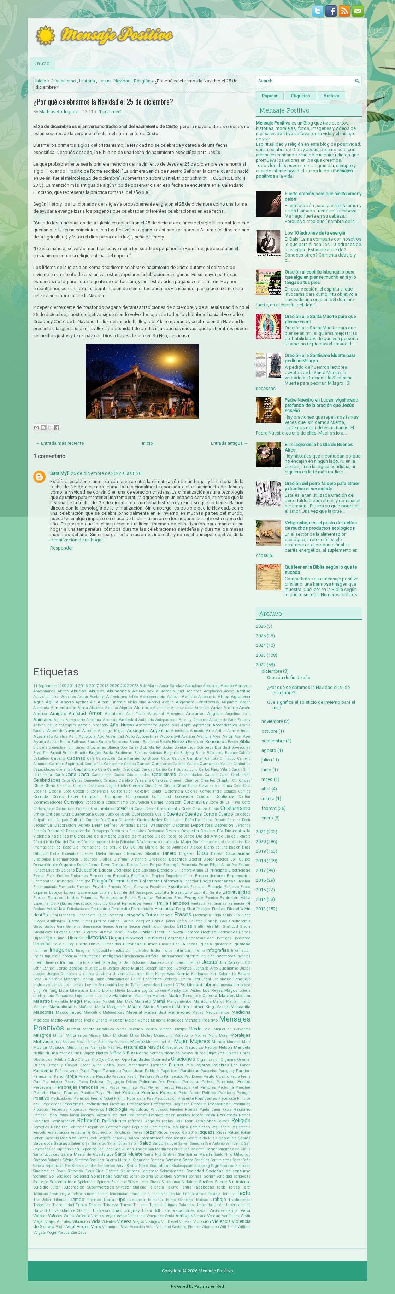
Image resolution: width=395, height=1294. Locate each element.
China (49, 785)
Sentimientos (221, 1160)
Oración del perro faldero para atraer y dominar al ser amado (322, 486)
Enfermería (171, 881)
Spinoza (103, 1182)
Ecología (171, 864)
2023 (134, 686)
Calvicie (178, 758)
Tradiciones (239, 1199)
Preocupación (165, 1098)
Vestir (245, 1216)
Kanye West (165, 974)
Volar (150, 1227)
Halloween (174, 932)
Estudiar (146, 897)
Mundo (218, 1041)
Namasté (98, 1047)
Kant (150, 974)
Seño (246, 1160)
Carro (59, 774)
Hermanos (227, 932)
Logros (147, 990)
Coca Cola (242, 785)
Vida (95, 1221)
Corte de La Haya (225, 802)
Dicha (54, 853)
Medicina (241, 1012)
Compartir (91, 796)
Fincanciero (85, 915)
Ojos (102, 1059)
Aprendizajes (224, 725)
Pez (143, 1087)
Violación (202, 1221)
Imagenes (61, 950)
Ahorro (67, 702)
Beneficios (216, 741)
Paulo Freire (240, 1076)
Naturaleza (135, 1047)
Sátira (68, 1159)
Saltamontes (117, 1143)
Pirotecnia (226, 1087)
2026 (261, 626)
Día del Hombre (237, 836)
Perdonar (191, 1081)
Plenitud (113, 1093)
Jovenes (184, 968)
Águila (52, 702)
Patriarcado (173, 1076)
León (67, 985)
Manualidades (63, 1006)
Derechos (242, 825)
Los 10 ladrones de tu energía (315, 233)
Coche (55, 791)
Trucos (126, 1205)
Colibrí (157, 791)
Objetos (232, 1053)
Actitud (243, 691)
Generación (91, 926)
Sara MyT (59, 473)
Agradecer (240, 696)
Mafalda (61, 1001)
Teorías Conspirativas (187, 1193)
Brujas (95, 752)
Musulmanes (78, 1047)
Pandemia (43, 1070)
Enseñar (243, 881)
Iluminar (40, 950)
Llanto (95, 990)
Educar (105, 870)
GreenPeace (43, 932)
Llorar (107, 990)
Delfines (110, 825)
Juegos (39, 974)
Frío (236, 915)
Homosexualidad (200, 938)
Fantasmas (216, 903)
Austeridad (115, 736)
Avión (228, 736)
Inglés (38, 956)
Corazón (173, 802)
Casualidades (138, 774)
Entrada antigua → (229, 443)
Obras (245, 1053)
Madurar (243, 996)
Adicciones (116, 696)
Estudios (163, 897)
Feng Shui (185, 908)
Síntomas (75, 1171)
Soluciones (163, 1176)
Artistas (243, 731)
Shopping (202, 1165)
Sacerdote (42, 1143)
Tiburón (59, 1199)
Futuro (100, 921)
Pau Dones (193, 1076)
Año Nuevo (122, 724)
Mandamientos (179, 1001)
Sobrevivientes (172, 1171)
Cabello (58, 758)
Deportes (180, 825)
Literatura (79, 990)
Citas (181, 785)
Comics (230, 791)
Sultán (56, 1187)
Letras (78, 985)
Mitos (134, 1035)
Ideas (192, 944)
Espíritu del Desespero (133, 892)
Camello (243, 758)
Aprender (201, 725)
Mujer (181, 1041)
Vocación (137, 1227)
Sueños (206, 1181)
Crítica (38, 814)
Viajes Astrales (58, 1221)
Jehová (194, 962)
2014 (72, 685)
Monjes (201, 1035)
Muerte (137, 1041)
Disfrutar (121, 859)
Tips (121, 1199)
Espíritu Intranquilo (173, 892)
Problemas (73, 1104)
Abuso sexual (145, 691)
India (155, 950)
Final (53, 915)
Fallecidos (131, 903)
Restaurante (80, 1132)
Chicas (244, 780)
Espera (70, 892)
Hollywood (133, 938)
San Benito (234, 1143)
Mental (73, 1028)
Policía (194, 1093)
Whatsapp (210, 1227)
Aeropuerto (207, 697)
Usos (166, 1210)
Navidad (122, 81)
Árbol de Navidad (64, 730)
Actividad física (46, 697)
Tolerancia (136, 1199)
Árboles (89, 730)
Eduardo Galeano (60, 870)
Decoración (65, 825)
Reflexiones (114, 1120)
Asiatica (61, 736)
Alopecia (96, 708)
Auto (130, 736)
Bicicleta (40, 747)
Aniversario (75, 720)
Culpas (62, 820)
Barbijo (105, 742)
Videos (124, 1221)
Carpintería (42, 774)
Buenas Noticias (148, 752)
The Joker (42, 1199)
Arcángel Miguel (111, 731)
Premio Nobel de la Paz (133, 1098)
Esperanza (88, 892)
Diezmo (114, 853)
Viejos (138, 1221)
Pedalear (97, 1082)
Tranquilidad (63, 1205)
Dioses (216, 853)
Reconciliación (203, 1115)
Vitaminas (110, 1227)
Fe (248, 903)
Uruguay (132, 1210)
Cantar (226, 763)
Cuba (99, 814)
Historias (96, 937)
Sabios (244, 1137)
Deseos (172, 830)
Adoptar (173, 697)
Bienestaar (58, 747)
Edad (203, 864)
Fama (147, 903)
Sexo (143, 1165)
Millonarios (76, 1035)
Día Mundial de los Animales (162, 847)
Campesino (113, 763)
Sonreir (180, 1176)
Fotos (152, 915)
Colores (191, 791)
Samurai (197, 1143)
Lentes (57, 985)
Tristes (95, 1204)
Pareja (71, 1076)
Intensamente (172, 956)
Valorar (40, 1215)
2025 (261, 635)
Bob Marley (150, 747)
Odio (72, 1059)
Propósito (198, 1104)
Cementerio (93, 780)
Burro (200, 752)
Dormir (94, 865)
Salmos (99, 1143)
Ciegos (111, 785)
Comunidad (161, 796)
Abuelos (96, 691)
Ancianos (195, 713)
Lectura (185, 979)
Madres (227, 995)
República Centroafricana (109, 1127)
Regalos (152, 1120)
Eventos (211, 898)
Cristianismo (63, 81)
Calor (165, 758)
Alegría (168, 702)
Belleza (179, 741)
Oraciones (183, 1059)
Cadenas (76, 758)
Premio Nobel (102, 1098)
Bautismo (151, 742)
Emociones (100, 875)
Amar (216, 707)
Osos (120, 1065)
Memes (143, 1020)
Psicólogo (139, 1109)
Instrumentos (89, 956)
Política (209, 1092)
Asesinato (43, 736)
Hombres (154, 938)
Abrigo (63, 691)
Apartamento (146, 725)
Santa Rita (152, 1154)
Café (90, 758)
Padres (176, 1065)
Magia (76, 1001)
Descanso (156, 831)
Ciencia (136, 785)
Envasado (67, 887)
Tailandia (156, 1187)
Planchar (243, 1087)
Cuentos (175, 814)
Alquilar (111, 708)
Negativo (174, 1047)
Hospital (42, 944)
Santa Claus (240, 1149)
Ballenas (78, 742)
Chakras (160, 780)
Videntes (108, 1221)
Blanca (113, 747)
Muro (246, 1042)
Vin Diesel (169, 1221)
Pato (159, 1076)
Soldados (64, 1176)
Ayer (246, 736)
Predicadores (61, 1098)
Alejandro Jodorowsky (197, 702)
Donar (82, 865)
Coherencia (99, 791)
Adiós (133, 697)
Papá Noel (169, 1071)
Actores (68, 696)
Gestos (169, 926)
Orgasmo (228, 1059)
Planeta (40, 1092)
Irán (69, 962)
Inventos (243, 956)
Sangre (223, 1149)
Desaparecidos (78, 831)
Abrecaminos (44, 691)
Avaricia (188, 736)
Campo (130, 763)
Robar (245, 1132)
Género (108, 926)
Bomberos (205, 747)
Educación (87, 870)
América (40, 714)
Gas (223, 921)
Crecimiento (168, 808)
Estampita (89, 898)
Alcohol (154, 702)
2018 (104, 686)
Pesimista (129, 1087)
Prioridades (51, 1104)
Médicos (41, 1020)
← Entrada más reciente (59, 443)
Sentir (237, 1160)
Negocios (194, 1047)
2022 (124, 686)
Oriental (243, 1059)
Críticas (53, 814)
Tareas (234, 1187)
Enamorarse (43, 881)
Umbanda (204, 1205)
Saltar (133, 1143)
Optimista (160, 1059)
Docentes (178, 859)
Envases (84, 887)
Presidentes (206, 1098)
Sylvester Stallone (131, 1187)
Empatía (121, 875)
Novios (187, 1053)
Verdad (213, 1215)
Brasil (55, 752)
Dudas (132, 865)
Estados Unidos (63, 897)
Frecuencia (202, 915)
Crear (139, 808)
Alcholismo (137, 702)
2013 (261, 908)
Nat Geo (115, 1047)
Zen (74, 1232)
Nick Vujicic (84, 1053)
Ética (178, 898)
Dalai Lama (174, 820)
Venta (169, 1216)
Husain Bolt (169, 944)
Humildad (132, 944)
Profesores (161, 1104)
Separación (55, 1165)
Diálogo (196, 847)
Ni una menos (58, 1053)
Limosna (225, 985)
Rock (93, 1138)
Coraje (157, 802)
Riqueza (206, 1132)
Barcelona (120, 742)
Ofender (84, 1059)
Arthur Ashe (225, 731)
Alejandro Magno (236, 702)
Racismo (242, 1109)
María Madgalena (110, 1007)
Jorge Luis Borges (103, 968)
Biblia (244, 741)
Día (220, 830)
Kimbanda (199, 974)
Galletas (196, 921)
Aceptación (213, 691)
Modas (146, 1035)
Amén (244, 707)
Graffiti (199, 926)
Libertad (194, 984)
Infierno (198, 950)
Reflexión (88, 1120)
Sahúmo (77, 1143)
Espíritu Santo (207, 892)
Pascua (119, 1076)
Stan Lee (119, 1182)
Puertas (191, 1109)
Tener (134, 1193)
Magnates (92, 1001)
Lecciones (152, 979)
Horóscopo (241, 938)
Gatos (49, 926)
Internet (191, 956)
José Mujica (132, 968)
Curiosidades (149, 819)
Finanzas (67, 915)
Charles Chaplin (216, 780)
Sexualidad (160, 1165)
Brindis (81, 752)
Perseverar (43, 1087)
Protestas (59, 1109)
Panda (245, 1065)
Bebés (165, 741)
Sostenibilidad (62, 1181)
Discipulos (42, 859)
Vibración (81, 1221)
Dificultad (152, 853)
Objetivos (215, 1053)
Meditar (116, 1020)
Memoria (158, 1020)
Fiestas (218, 908)
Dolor (209, 859)
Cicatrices (95, 785)
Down (105, 865)
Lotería (244, 990)
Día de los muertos (136, 836)
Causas (211, 774)
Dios (202, 853)
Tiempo (76, 1199)
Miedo (195, 1028)
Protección (41, 1109)
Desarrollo (119, 831)
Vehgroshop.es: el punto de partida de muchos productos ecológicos (321, 525)
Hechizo (208, 932)
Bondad (222, 747)
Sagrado (62, 1143)
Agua (38, 702)
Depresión (223, 825)
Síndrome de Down (49, 1171)
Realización (137, 1115)
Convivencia (139, 802)
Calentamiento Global (138, 758)
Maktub (108, 1001)
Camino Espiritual (66, 763)
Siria (100, 1171)
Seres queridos (84, 1165)
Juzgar (138, 974)
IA (183, 944)
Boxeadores (240, 747)
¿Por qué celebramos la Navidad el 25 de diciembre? (103, 101)
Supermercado (100, 1187)
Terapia (214, 1193)
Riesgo (174, 1132)
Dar (198, 819)
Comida (40, 796)
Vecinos (97, 1216)
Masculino (92, 1012)
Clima (227, 785)
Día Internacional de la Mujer (164, 841)
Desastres (137, 831)
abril (265, 789)
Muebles (121, 1042)
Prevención (227, 1098)
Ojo (95, 1059)
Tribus (81, 1205)
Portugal (243, 1093)
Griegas (60, 932)
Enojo (205, 881)
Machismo (122, 995)
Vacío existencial (224, 1210)
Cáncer (143, 763)
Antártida (146, 720)
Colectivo (142, 791)
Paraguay (227, 1071)
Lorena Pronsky (168, 990)
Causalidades (190, 774)
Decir (246, 820)
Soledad (81, 1176)
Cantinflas (241, 763)
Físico (101, 915)
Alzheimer (161, 708)
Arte (210, 730)
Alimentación (63, 707)
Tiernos (94, 1199)
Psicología (117, 1109)
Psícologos (159, 1109)
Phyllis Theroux (161, 1087)
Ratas (63, 1115)
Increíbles (140, 950)
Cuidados (242, 814)
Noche (142, 1053)
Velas (122, 1215)
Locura (133, 990)
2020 (114, 685)
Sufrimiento (239, 1181)
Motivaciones (47, 1041)
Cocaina (40, 791)
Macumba (142, 996)
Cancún (179, 763)
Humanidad (111, 944)
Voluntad (163, 1227)
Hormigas (223, 938)
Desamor (56, 830)
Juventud (122, 973)
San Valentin (194, 1149)
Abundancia (118, 691)
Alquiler (125, 708)
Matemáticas (113, 1012)
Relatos (223, 1121)
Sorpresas (242, 1176)
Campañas (93, 763)
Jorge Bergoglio (71, 968)
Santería (169, 1154)
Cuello (160, 814)
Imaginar (83, 950)
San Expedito (84, 1148)
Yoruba (64, 1232)
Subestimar (171, 1182)
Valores (55, 1215)
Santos (40, 1159)
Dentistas (127, 825)
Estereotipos (111, 897)
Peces (83, 1082)
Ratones (87, 1115)
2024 (261, 645)
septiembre (273, 740)
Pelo (161, 1082)
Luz (107, 995)
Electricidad (239, 870)
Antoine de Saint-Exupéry (54, 725)
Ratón (74, 1115)
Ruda (203, 1138)
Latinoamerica (117, 979)
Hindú (61, 938)
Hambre (191, 932)
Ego (136, 870)
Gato (37, 926)
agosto (268, 750)
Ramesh (40, 1115)
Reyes (138, 1132)
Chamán (176, 780)
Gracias (184, 926)
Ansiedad (128, 719)
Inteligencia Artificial (142, 956)
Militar (58, 1035)
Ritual (234, 1132)
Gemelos (73, 926)
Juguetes (86, 974)
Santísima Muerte (195, 1154)
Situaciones (130, 1171)
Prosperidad (219, 1104)
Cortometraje (43, 808)
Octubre (59, 1059)
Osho (109, 1065)
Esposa (39, 898)
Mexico (136, 1028)
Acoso (229, 691)
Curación (127, 819)
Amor (95, 713)
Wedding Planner (186, 1227)
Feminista (165, 908)
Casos (118, 774)
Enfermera (150, 881)
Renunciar (77, 1127)
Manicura (203, 1001)
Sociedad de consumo (228, 1170)
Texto (243, 1193)
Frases (182, 914)
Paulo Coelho (216, 1076)
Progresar (181, 1104)
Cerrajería (142, 780)
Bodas (168, 747)
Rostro (192, 1138)
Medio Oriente (96, 1020)
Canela (193, 763)
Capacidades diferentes (52, 769)
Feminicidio (142, 908)
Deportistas (202, 825)
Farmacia (236, 903)
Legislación (222, 979)
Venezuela (137, 1216)
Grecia (245, 926)
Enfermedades (123, 881)
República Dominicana (191, 1127)
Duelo (143, 865)
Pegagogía (115, 1082)
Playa (100, 1093)
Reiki (179, 1121)
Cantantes (209, 763)
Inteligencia (113, 956)
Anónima (93, 720)
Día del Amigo (210, 836)
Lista (63, 990)
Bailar (65, 742)
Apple (186, 725)
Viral (70, 1226)
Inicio (42, 63)
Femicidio (120, 908)
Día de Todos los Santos (175, 836)
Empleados (140, 876)
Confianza (225, 796)
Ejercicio (165, 870)
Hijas (38, 938)
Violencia (221, 1221)
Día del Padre (67, 841)
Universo (101, 1210)
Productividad (97, 1104)
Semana (157, 1160)
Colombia (174, 791)
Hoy (70, 944)
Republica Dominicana (151, 1127)
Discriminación (65, 859)
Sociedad (195, 1170)
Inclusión (122, 950)
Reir (189, 1120)
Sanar (211, 1148)
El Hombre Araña (188, 870)
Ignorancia (222, 944)
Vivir (125, 1226)
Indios (167, 950)
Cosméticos (65, 808)
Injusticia (52, 956)
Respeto (39, 1132)
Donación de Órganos (54, 864)
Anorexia (110, 720)
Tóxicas (201, 1199)
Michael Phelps (172, 1029)
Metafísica (105, 1029)
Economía (189, 865)
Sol (52, 1176)
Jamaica (157, 962)
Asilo (73, 736)
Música (40, 1047)
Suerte (221, 1181)
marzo (268, 798)
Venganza (155, 1216)
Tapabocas (204, 1187)
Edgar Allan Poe (223, 865)
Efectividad (122, 870)
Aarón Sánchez (171, 686)
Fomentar (115, 915)
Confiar (244, 796)
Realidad (119, 1115)
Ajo (92, 702)
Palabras (220, 1065)
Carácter (114, 769)
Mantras (40, 1007)
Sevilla (132, 1165)
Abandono (193, 686)
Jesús (104, 81)
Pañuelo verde (67, 1071)
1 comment (110, 111)
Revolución (123, 1132)
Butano (231, 752)
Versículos (231, 1216)
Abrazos (242, 685)
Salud (145, 1143)
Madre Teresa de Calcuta (193, 995)
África (223, 696)
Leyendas (151, 984)
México (151, 1029)
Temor (103, 1193)
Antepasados (166, 720)
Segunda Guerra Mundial (111, 1160)
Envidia (100, 886)
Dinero (169, 853)
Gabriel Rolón (163, 921)
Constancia (94, 802)
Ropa (169, 1138)
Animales (42, 719)
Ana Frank (136, 714)
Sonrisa (195, 1176)
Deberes (234, 820)
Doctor (195, 859)
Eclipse (156, 865)
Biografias (96, 747)
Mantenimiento (238, 1001)
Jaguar (117, 962)
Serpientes (106, 1165)
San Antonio (215, 1143)
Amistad (77, 713)
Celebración (240, 774)
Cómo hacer (65, 796)
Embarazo (79, 876)
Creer (186, 808)
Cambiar (195, 758)
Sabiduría (228, 1137)
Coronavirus (195, 802)
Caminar (40, 763)
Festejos (203, 909)
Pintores (208, 1087)
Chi (235, 780)
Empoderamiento (179, 876)
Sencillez (202, 1160)
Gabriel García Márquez (129, 921)
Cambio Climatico (220, 758)
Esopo (245, 887)
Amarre (230, 707)
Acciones (194, 691)
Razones (103, 1115)
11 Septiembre (45, 686)
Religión (142, 81)
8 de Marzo (149, 686)
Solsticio (121, 1176)
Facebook (82, 903)
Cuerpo (225, 814)
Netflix (38, 1053)
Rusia (213, 1138)
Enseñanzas (223, 881)
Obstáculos (42, 1059)
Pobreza (130, 1092)
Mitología (120, 1035)
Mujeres (200, 1041)
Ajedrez (82, 702)
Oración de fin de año (289, 677)
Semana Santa (179, 1159)
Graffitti (214, 926)
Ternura (228, 1193)
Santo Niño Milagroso (232, 1154)
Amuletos (114, 713)
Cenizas (110, 780)
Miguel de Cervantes (232, 1029)
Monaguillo (163, 1035)
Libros (210, 984)
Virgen (83, 1226)
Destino (208, 830)
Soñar (209, 1176)
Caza (224, 774)
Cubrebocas (142, 814)
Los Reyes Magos (220, 990)
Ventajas (184, 1215)
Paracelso (209, 1071)
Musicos (57, 1047)
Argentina (160, 730)
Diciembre (70, 853)
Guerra (75, 932)
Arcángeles (137, 730)
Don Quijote (240, 859)
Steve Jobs (138, 1181)
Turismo (140, 1205)
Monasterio (183, 1035)
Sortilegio (40, 1182)
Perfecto (208, 1082)
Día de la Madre (101, 836)
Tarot (246, 1187)
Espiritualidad (236, 892)
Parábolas (189, 1070)
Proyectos (96, 1109)
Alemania (41, 708)
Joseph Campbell (160, 968)
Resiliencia (221, 1127)
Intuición (207, 956)
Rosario (180, 1138)
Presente (186, 1098)
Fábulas (64, 903)
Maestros (43, 1001)
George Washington (145, 926)
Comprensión (137, 796)
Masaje (222, 1007)
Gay (60, 926)
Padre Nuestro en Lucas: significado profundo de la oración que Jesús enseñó (321, 405)
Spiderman (87, 1182)
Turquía (156, 1205)
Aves (217, 736)
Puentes (176, 1109)
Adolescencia (152, 696)
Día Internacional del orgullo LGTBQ (104, 847)
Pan (234, 1065)
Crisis (214, 808)
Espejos (55, 892)
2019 (261, 851)
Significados (222, 1165)
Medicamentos (218, 1012)
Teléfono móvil (84, 1193)
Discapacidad (237, 853)
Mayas (198, 1012)
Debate (220, 820)
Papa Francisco (106, 1070)
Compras (113, 796)
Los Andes (192, 990)
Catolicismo (164, 774)
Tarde (221, 1187)
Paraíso (243, 1070)
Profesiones (138, 1104)
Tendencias (118, 1193)
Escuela (215, 886)
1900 (62, 686)
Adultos (189, 696)
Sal (88, 1143)
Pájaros (202, 1065)
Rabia (227, 1109)
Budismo (123, 752)
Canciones (162, 763)
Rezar (150, 1132)
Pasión (132, 1076)
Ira (62, 962)
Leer (196, 979)
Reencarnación (63, 1121)
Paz (36, 1081)
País (189, 1065)
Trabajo (218, 1199)
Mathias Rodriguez (58, 111)
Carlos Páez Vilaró (214, 769)
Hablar (146, 932)
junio (266, 769)
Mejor (130, 1020)
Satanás (54, 1160)
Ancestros (175, 714)
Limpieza (242, 984)
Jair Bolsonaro (136, 962)
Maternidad (155, 1012)
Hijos (49, 938)
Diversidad (158, 859)
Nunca (199, 1053)
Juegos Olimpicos (62, 974)
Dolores (222, 859)
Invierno (52, 962)
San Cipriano (60, 1149)
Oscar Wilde (90, 1065)
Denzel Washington (153, 825)
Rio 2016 (189, 1132)
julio (265, 760)
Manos (218, 1001)
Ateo (100, 736)
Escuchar (198, 887)
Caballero (41, 758)
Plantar (56, 1093)
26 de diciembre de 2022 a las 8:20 (106, 473)
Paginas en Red (209, 1286)
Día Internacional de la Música (218, 842)
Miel (207, 1029)
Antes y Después (193, 720)
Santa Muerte (128, 1154)
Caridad (148, 769)
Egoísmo (149, 870)
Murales (234, 1042)
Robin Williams (74, 1137)
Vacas (202, 1210)
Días (246, 847)
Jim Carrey (229, 962)
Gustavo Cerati (110, 932)
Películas (147, 1081)
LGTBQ (179, 985)
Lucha (39, 995)
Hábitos (131, 932)
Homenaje (174, 938)
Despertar (190, 830)
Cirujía (169, 785)
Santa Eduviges (46, 1154)
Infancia (182, 950)
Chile (38, 785)
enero (267, 818)
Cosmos (82, 808)
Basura (135, 742)
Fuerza (73, 921)
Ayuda (39, 741)
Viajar (38, 1221)
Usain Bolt (151, 1210)
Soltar (134, 1176)
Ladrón (87, 979)
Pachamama (138, 1065)
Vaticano (83, 1216)
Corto (246, 802)
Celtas (77, 780)
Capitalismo (85, 769)
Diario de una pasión (222, 847)
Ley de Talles (129, 985)
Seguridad (141, 1160)
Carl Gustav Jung (183, 769)
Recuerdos (227, 1114)
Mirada (95, 1035)
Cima (149, 785)
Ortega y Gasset (62, 1065)
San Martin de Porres (165, 1149)
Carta (71, 774)
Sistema (112, 1171)
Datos (208, 820)
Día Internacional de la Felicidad (108, 842)
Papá (85, 1070)
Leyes (166, 984)
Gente (121, 926)
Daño (189, 820)
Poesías (168, 1092)
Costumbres (102, 808)
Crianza (200, 808)
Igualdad (242, 944)
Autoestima (147, 736)
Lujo (78, 996)
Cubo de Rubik (117, 814)
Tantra (186, 1187)
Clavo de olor (210, 785)
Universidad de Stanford (70, 1210)
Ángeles (215, 713)
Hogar (115, 938)
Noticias (172, 1053)
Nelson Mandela (234, 1047)
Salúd (157, 1143)
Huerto (81, 944)
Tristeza (110, 1204)
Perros (243, 1081)
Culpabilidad (44, 820)
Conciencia (184, 796)
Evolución (229, 897)
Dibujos (40, 853)
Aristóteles (180, 731)
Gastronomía (239, 921)
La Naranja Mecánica (61, 979)
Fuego (245, 915)
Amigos (58, 713)
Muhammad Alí (159, 1042)
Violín (60, 1227)
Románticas (152, 1137)
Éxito (245, 897)
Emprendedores (210, 875)
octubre (269, 731)
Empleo (158, 876)
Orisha (39, 1065)
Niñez (115, 1053)
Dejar (97, 825)
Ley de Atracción (101, 984)
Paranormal (43, 1076)
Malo (129, 1001)
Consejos (73, 802)
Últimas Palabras (179, 1205)
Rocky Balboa (128, 1138)
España (40, 892)
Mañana (86, 1007)
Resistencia (240, 1127)
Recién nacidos (177, 1115)
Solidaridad (102, 1176)
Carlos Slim (240, 769)
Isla (86, 962)
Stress (155, 1182)
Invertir (39, 962)
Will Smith (228, 1227)
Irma (78, 962)
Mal (120, 1001)
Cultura (77, 819)
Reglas (167, 1121)
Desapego (101, 831)
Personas (88, 1087)
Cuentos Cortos (201, 814)
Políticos (226, 1092)
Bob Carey (129, 747)
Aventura (203, 736)
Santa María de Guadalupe (87, 1154)
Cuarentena (83, 814)
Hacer (158, 932)
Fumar (86, 921)
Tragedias (42, 1205)
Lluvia (120, 990)
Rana (52, 1115)
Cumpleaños (96, 820)
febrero (269, 808)
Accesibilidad (172, 691)
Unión (218, 1205)
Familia (161, 903)
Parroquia (86, 1076)
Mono (212, 1035)
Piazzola (183, 1087)
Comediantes (211, 791)
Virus (96, 1226)
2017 (94, 685)
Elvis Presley (58, 876)
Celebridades (46, 780)
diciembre (271, 671)
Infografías (217, 950)
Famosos (179, 903)
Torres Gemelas (179, 1199)
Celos (66, 780)
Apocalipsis (169, 725)
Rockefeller (107, 1138)
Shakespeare (182, 1165)
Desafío (39, 831)
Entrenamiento (45, 887)
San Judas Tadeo (130, 1148)
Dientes (87, 853)
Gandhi (211, 921)
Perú (104, 1087)
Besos (233, 742)
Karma (183, 973)
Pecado (70, 1082)
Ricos (162, 1132)
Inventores (225, 956)
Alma (82, 707)
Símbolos (243, 1165)
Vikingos (152, 1221)
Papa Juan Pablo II (140, 1070)
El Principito (216, 870)
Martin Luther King (195, 1006)
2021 (261, 831)
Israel (95, 962)
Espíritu (105, 892)
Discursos (88, 859)
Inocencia (69, 956)
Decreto (84, 825)
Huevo (94, 944)
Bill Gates (76, 747)
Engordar (191, 881)
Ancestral (156, 714)
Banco (92, 742)
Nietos (102, 1053)
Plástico (87, 1093)
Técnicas (40, 1193)
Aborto (227, 685)
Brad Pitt (40, 752)
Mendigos (175, 1020)
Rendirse (59, 1127)
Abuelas (78, 691)
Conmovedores (47, 802)
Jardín (182, 962)
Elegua (39, 876)
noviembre (272, 721)
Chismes (64, 785)
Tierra (108, 1199)
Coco (67, 791)
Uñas (117, 1210)
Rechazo (156, 1115)
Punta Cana (210, 1109)
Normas (156, 1053)
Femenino (100, 908)
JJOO (245, 962)
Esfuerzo (231, 887)
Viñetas (185, 1221)
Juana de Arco (205, 968)
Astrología (87, 736)
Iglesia (206, 944)
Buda (108, 752)
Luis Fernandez (60, 996)
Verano (200, 1216)
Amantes (202, 708)
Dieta (101, 853)
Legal (206, 979)
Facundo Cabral (106, 903)
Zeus (82, 1232)
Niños (129, 1053)
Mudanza (105, 1042)
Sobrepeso (150, 1171)
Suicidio (40, 1187)
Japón (170, 962)
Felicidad (56, 908)
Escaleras (158, 887)
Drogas (118, 864)
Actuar (82, 697)
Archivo (332, 95)
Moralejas (240, 1035)
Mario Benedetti (159, 1006)
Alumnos (143, 707)
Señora (38, 1165)
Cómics (244, 791)
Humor (150, 944)
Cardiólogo (131, 769)
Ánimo (59, 720)
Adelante (97, 697)
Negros (211, 1047)
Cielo (123, 785)
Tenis (145, 1193)
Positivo (41, 1098)
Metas (122, 1029)
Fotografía (134, 915)
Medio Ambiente (67, 1020)
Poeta (182, 1093)
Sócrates (40, 1176)
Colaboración (121, 791)
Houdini (59, 944)
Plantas (71, 1092)
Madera (159, 995)
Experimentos (44, 903)
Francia (166, 915)
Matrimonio (179, 1012)
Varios (69, 1216)
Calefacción (105, 758)
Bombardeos (185, 747)
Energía (99, 881)
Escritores (178, 886)
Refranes (135, 1121)
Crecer (150, 808)
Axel (238, 736)
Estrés (130, 898)
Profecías (117, 1104)
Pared (59, 1076)
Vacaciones (184, 1210)
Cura (112, 819)
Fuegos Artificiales (49, 921)
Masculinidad (69, 1012)
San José (105, 1149)
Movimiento (86, 1042)
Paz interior (52, 1082)
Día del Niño (43, 842)
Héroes (244, 932)
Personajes (66, 1087)
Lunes (88, 996)
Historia (87, 81)
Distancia (139, 859)
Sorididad (224, 1176)
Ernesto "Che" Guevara (128, 887)
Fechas (39, 909)
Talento (172, 1187)
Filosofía (235, 908)
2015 (261, 889)
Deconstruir (42, 825)
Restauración (58, 1132)
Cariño (161, 769)
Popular (270, 95)
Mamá (159, 1001)
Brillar (68, 752)
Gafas (182, 921)
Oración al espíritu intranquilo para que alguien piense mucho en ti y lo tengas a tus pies (320, 277)
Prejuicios (81, 1098)
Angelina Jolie (238, 714)
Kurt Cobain (220, 974)
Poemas (149, 1092)
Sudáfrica (190, 1182)
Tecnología (59, 1193)
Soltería (147, 1176)
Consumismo (117, 802)
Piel (195, 1087)
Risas (221, 1132)
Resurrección (102, 1132)
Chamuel (191, 780)
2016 (83, 685)
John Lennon (44, 968)
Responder (61, 548)
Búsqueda (215, 752)
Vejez (111, 1215)
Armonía (197, 731)
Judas (245, 968)
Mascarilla (240, 1006)
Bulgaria (171, 752)
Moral (224, 1035)
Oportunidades (136, 1059)
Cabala (244, 752)
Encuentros (64, 881)
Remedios (41, 1127)
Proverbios (78, 1109)
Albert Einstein (112, 702)
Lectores (170, 979)
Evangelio (193, 897)
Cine (158, 785)
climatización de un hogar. (77, 539)
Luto (98, 996)
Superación (73, 1187)
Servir (121, 1165)
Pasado (103, 1076)
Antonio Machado (93, 725)
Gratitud (230, 926)
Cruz (65, 814)
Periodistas (226, 1082)
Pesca (114, 1087)
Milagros (42, 1035)
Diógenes (186, 853)
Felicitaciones (78, 909)
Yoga (52, 1232)
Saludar (171, 1143)
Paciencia (159, 1065)
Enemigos (83, 881)
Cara (102, 769)
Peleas (131, 1082)
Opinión (114, 1059)
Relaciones (205, 1120)
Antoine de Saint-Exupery (229, 720)
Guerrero (89, 932)
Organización (208, 1059)
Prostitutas (241, 1104)
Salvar (183, 1143)
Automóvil (170, 736)
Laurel (136, 979)
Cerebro (125, 780)
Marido (134, 1006)
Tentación (159, 1193)
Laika (99, 979)
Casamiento (101, 774)
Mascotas (43, 1012)
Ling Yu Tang (45, 990)
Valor (245, 1210)
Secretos (82, 1160)
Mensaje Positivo (201, 1020)
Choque (79, 785)
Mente (88, 1028)
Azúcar (53, 742)
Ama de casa (182, 708)
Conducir (204, 796)
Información (240, 950)
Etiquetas (300, 95)
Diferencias (132, 853)
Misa (107, 1035)
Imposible (102, 950)
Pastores (147, 1076)
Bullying (187, 752)
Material (134, 1012)
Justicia (103, 973)
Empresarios (238, 875)
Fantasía (198, 903)
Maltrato (143, 1001)
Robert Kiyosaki (46, 1138)
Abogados (211, 686)
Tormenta (155, 1199)
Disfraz (105, 859)
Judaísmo (228, 968)
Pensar (173, 1081)
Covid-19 (124, 808)
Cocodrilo (80, 791)
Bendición (196, 742)
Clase (193, 785)
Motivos (69, 1042)
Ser (68, 1165)
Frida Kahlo (222, 915)
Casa (84, 774)
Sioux (90, 1171)
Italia (105, 962)
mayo (267, 779)
